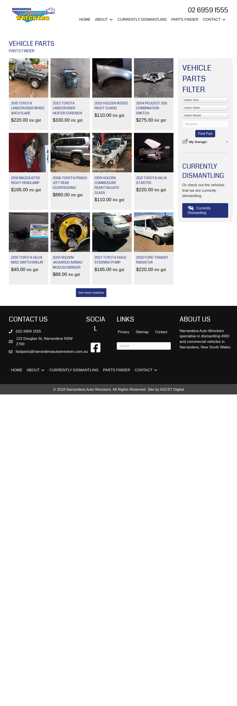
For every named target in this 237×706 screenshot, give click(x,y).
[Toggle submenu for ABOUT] (111, 19)
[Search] (144, 346)
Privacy (123, 332)
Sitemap (142, 332)
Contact (161, 332)
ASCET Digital (172, 389)
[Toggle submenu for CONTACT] (223, 19)
